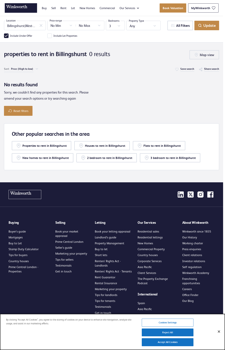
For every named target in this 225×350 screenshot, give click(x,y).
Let (73, 8)
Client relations (192, 255)
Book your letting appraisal (112, 231)
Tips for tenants (105, 301)
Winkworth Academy (195, 273)
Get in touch (63, 271)
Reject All (167, 334)
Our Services (129, 8)
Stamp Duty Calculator (24, 249)
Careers (187, 289)
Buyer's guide (17, 231)
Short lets (101, 255)
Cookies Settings (168, 324)
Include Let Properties (65, 35)
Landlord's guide (105, 237)
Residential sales (148, 231)
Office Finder (190, 295)
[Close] (219, 334)
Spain (141, 303)
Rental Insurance (106, 283)
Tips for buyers (18, 255)
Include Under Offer (21, 35)
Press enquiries (191, 249)
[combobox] (25, 25)
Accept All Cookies (167, 344)
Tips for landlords (106, 295)
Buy (44, 8)
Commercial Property (151, 249)
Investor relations (193, 261)
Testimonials (63, 265)
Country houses (19, 261)
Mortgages (16, 237)
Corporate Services (150, 261)
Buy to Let (15, 243)
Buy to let (101, 249)
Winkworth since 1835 (196, 231)
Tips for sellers (64, 259)
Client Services (147, 273)
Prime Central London (69, 242)
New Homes (87, 8)
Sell (53, 8)
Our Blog (188, 301)
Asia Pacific (145, 267)
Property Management (109, 243)
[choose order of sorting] (25, 69)
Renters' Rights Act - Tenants (113, 271)
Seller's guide (63, 247)
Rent (63, 8)
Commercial (107, 8)
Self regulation (192, 267)
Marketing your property (71, 253)
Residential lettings (150, 237)
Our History (189, 237)
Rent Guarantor (105, 277)
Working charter (192, 243)
